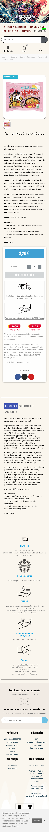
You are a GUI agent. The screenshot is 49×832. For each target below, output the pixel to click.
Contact (40, 51)
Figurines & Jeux (10, 31)
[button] (4, 97)
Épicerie (26, 31)
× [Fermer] (44, 820)
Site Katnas (40, 31)
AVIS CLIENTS (11, 412)
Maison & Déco (37, 26)
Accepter (37, 820)
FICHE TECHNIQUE (26, 406)
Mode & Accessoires (16, 26)
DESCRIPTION (11, 406)
